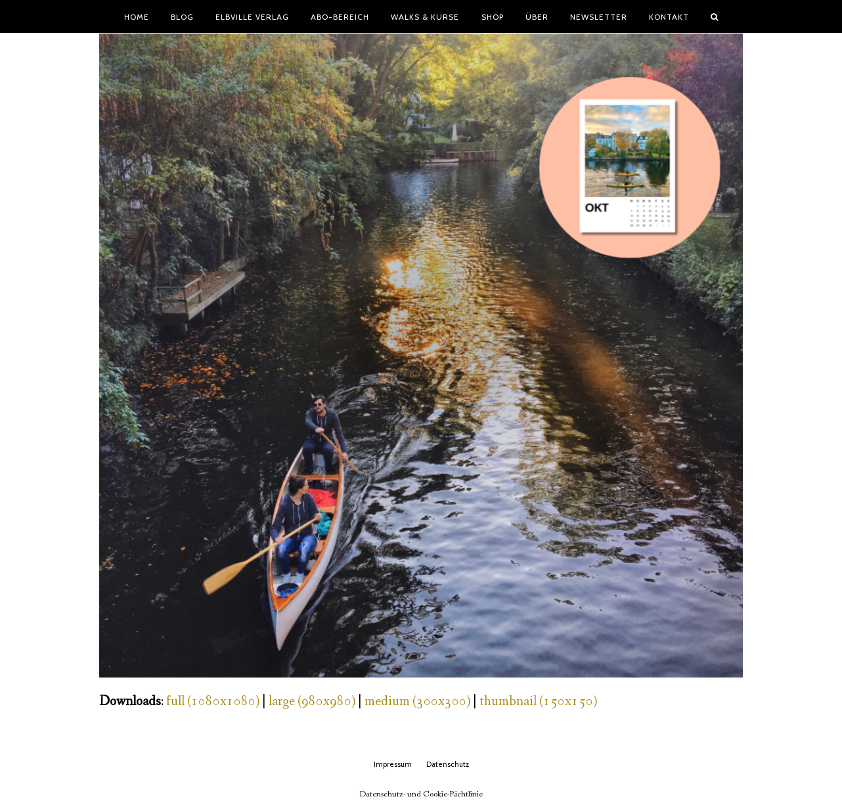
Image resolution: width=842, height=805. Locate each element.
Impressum (393, 764)
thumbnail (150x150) (538, 701)
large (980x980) (312, 701)
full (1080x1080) (212, 701)
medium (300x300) (417, 701)
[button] (714, 16)
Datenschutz (447, 764)
